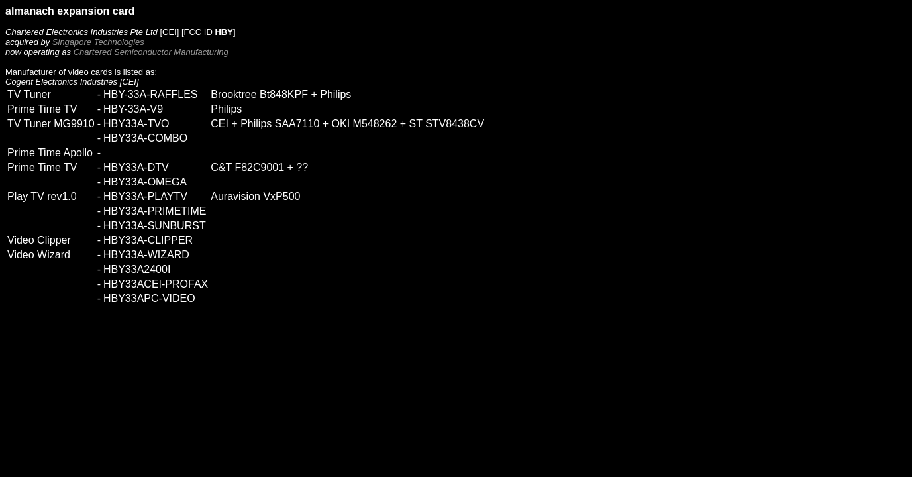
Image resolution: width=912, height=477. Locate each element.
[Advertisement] (246, 360)
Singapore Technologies (98, 42)
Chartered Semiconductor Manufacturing (151, 52)
